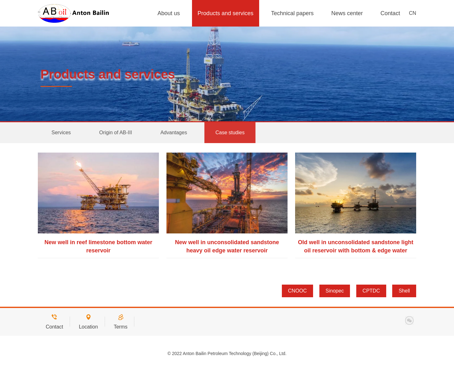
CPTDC (371, 290)
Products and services (225, 13)
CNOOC (297, 290)
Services (65, 132)
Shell (404, 290)
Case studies (234, 132)
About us (169, 13)
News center (347, 13)
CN (412, 13)
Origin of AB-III (120, 132)
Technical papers (292, 13)
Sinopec (335, 290)
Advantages (178, 132)
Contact (390, 13)
